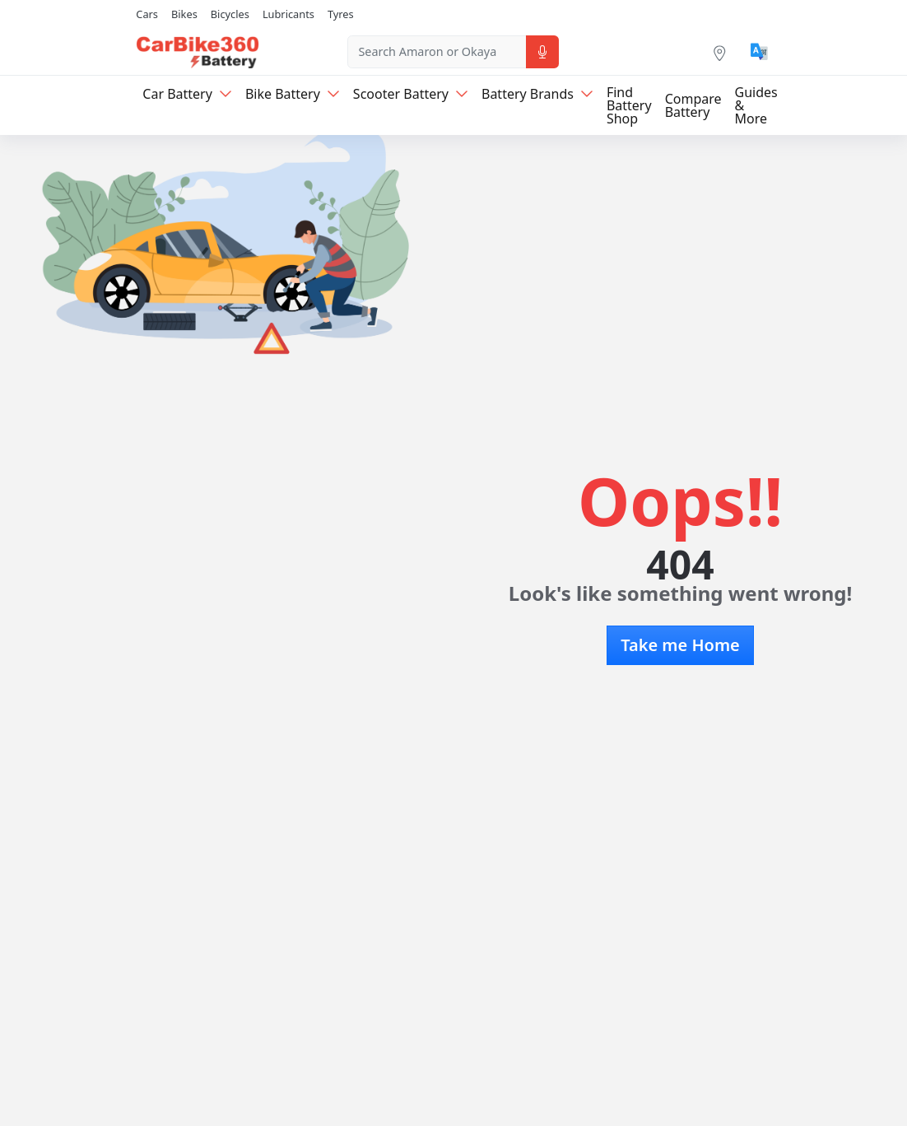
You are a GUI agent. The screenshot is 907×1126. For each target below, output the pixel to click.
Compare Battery (693, 105)
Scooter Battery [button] (410, 94)
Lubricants (288, 14)
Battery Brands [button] (537, 94)
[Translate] (759, 51)
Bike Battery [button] (292, 94)
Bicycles (230, 14)
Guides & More (756, 105)
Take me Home (680, 645)
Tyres (341, 14)
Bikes (184, 14)
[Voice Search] (542, 51)
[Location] (719, 52)
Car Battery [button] (187, 94)
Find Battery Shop (629, 105)
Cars (147, 14)
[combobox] (436, 51)
